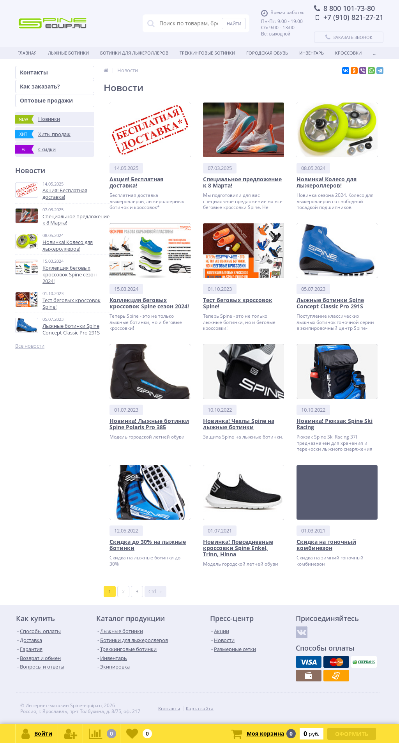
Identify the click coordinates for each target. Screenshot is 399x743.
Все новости (29, 346)
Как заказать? (40, 86)
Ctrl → (155, 591)
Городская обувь (267, 53)
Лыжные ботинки (68, 53)
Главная (27, 53)
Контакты (34, 72)
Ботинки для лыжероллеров (134, 53)
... (374, 53)
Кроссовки (348, 53)
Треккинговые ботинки (207, 53)
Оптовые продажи (46, 100)
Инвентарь (311, 53)
